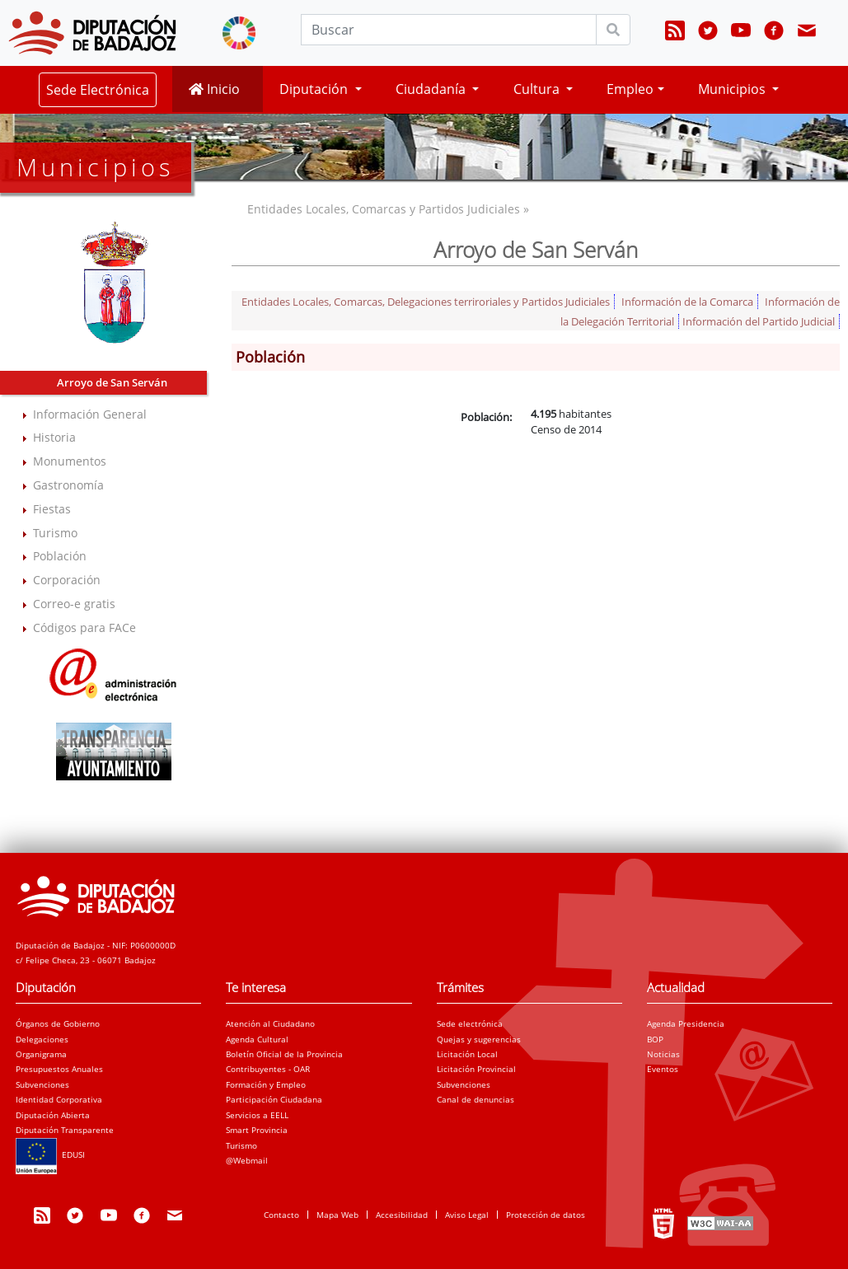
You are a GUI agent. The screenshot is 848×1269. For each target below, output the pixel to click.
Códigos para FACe (84, 627)
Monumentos (69, 461)
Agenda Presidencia (685, 1023)
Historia (54, 437)
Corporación (67, 580)
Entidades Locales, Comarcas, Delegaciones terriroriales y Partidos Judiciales (425, 301)
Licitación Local (467, 1054)
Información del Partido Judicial (758, 321)
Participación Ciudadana (274, 1099)
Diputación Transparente (65, 1130)
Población (60, 556)
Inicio (214, 89)
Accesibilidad (402, 1214)
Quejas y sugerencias (479, 1039)
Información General (90, 414)
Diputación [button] (315, 89)
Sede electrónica (470, 1023)
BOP (655, 1039)
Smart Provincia (257, 1130)
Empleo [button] (630, 89)
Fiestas (52, 509)
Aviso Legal (467, 1214)
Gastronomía (68, 485)
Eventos (662, 1069)
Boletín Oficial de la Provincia (284, 1054)
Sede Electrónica (97, 90)
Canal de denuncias (475, 1099)
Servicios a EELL (257, 1115)
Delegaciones (42, 1039)
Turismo (55, 533)
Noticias (663, 1054)
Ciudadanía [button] (432, 89)
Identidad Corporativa (59, 1099)
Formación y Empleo (266, 1084)
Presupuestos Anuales (59, 1069)
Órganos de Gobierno (58, 1023)
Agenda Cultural (257, 1039)
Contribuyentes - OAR (268, 1069)
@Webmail (247, 1160)
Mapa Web (337, 1214)
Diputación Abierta (53, 1115)
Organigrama (41, 1054)
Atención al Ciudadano (270, 1023)
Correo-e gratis (74, 603)
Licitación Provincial (476, 1069)
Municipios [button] (733, 89)
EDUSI (50, 1154)
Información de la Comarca (687, 301)
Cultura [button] (538, 89)
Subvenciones (42, 1084)
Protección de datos (545, 1214)
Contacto (281, 1214)
